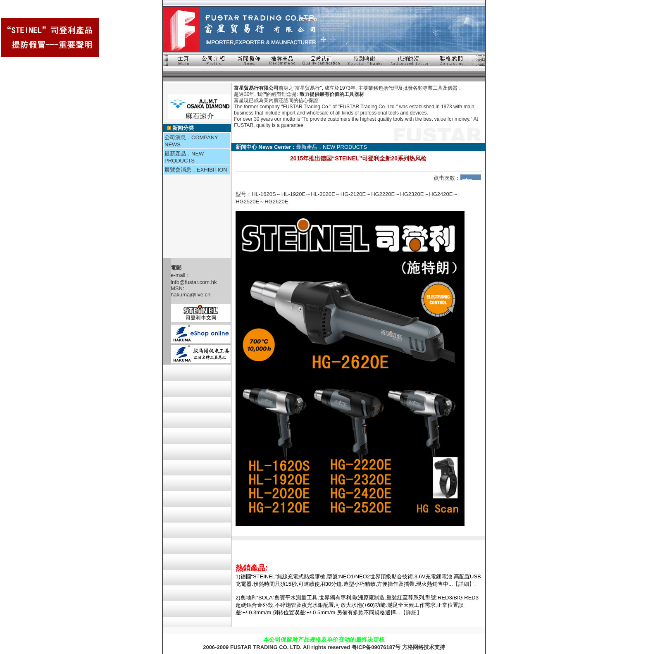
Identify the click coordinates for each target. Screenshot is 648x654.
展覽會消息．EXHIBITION (195, 170)
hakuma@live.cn (190, 294)
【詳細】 (463, 584)
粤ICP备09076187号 (376, 647)
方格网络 (413, 647)
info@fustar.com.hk (194, 282)
